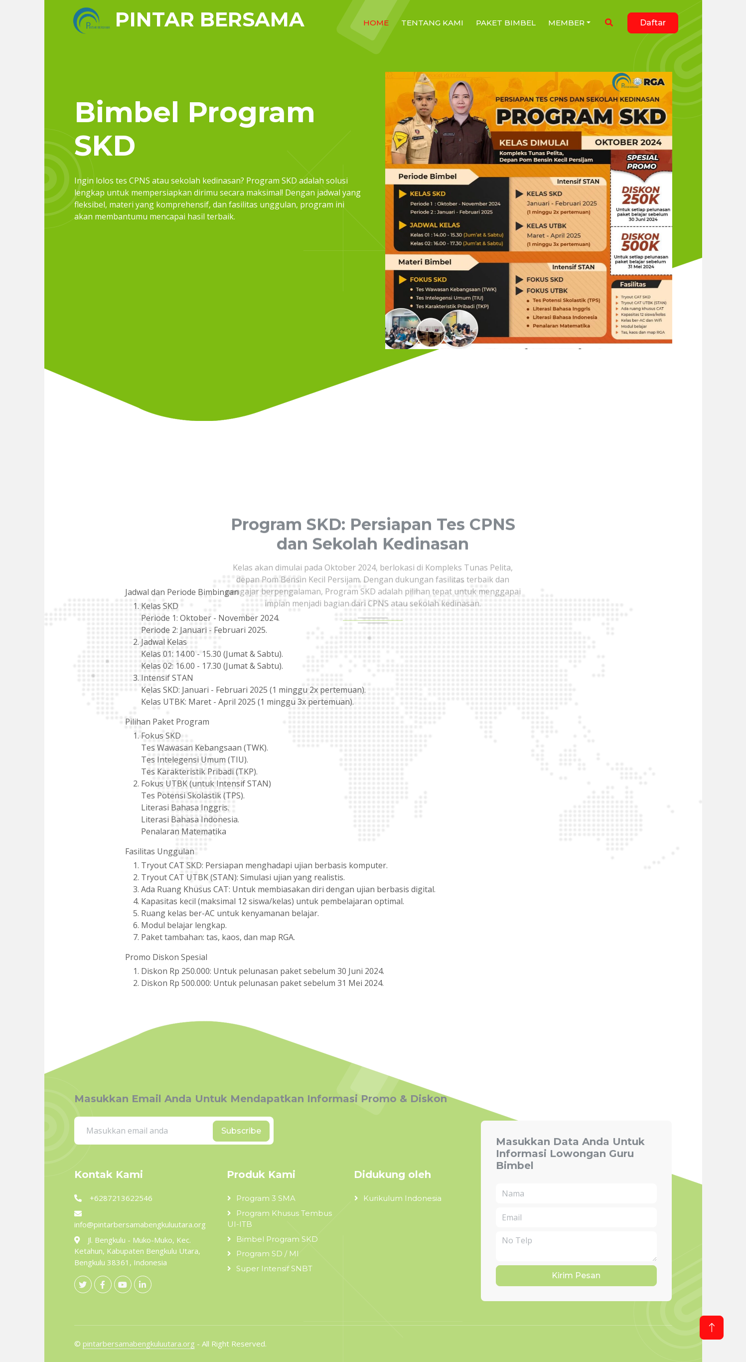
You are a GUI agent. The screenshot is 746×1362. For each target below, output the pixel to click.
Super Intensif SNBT (274, 1268)
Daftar (653, 22)
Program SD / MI (267, 1253)
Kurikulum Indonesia (402, 1198)
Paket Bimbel (506, 22)
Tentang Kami (432, 22)
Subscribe (241, 1131)
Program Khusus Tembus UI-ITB (279, 1218)
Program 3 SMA (266, 1198)
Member (566, 22)
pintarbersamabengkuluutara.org (139, 1344)
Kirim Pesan (576, 1275)
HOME (376, 22)
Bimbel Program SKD (277, 1239)
